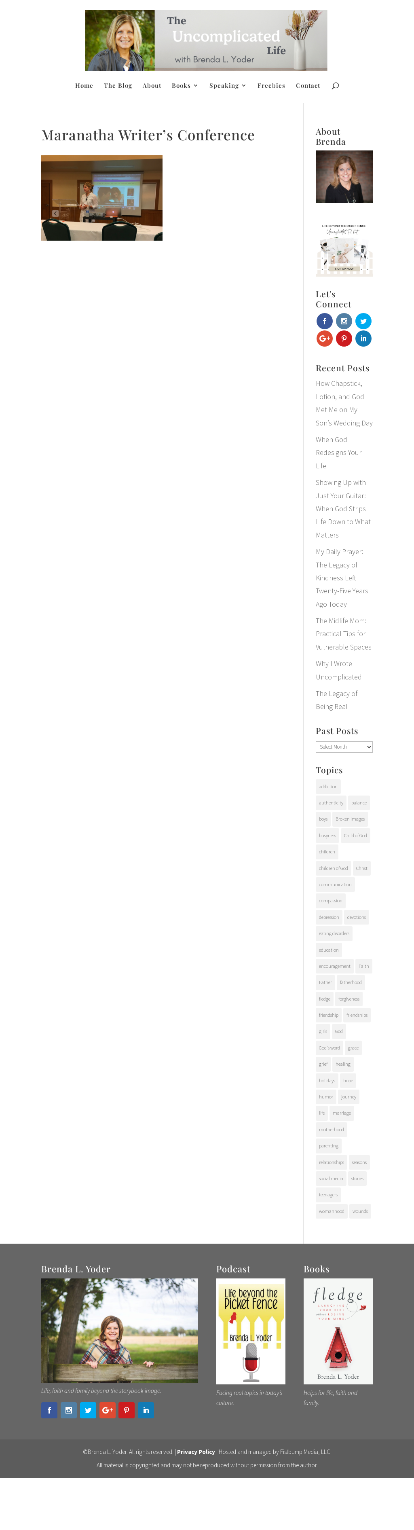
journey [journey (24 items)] (348, 1097)
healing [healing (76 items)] (343, 1064)
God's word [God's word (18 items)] (329, 1048)
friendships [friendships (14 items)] (357, 1015)
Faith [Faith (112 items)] (364, 966)
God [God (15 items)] (339, 1031)
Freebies (271, 86)
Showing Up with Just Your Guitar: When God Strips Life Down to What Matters (343, 509)
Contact (308, 86)
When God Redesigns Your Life (338, 452)
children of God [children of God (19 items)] (333, 868)
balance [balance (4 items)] (359, 803)
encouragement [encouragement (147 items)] (335, 966)
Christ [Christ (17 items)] (362, 868)
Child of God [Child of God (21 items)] (355, 835)
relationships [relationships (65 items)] (331, 1162)
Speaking (224, 86)
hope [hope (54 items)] (348, 1080)
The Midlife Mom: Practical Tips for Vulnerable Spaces (344, 634)
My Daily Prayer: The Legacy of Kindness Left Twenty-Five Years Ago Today (342, 578)
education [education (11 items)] (329, 950)
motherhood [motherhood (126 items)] (331, 1129)
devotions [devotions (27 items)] (356, 917)
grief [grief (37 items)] (323, 1064)
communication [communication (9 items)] (335, 884)
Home (84, 86)
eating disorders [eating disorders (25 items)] (334, 933)
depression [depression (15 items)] (329, 917)
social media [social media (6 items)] (331, 1178)
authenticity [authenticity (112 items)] (331, 803)
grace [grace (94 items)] (353, 1048)
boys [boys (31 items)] (323, 819)
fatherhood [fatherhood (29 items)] (351, 982)
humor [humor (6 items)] (326, 1097)
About (152, 86)
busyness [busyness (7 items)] (327, 835)
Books (181, 86)
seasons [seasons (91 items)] (359, 1162)
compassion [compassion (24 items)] (330, 900)
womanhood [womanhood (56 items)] (331, 1211)
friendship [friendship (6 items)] (328, 1015)
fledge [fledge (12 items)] (324, 999)
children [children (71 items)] (327, 852)
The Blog (118, 86)
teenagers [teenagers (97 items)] (328, 1194)
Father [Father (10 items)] (325, 982)
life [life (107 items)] (322, 1113)
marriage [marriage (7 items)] (342, 1113)
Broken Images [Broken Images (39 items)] (350, 819)
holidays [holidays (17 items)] (327, 1080)
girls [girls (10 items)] (323, 1031)
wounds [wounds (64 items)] (360, 1211)
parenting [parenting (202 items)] (328, 1146)
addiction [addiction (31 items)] (328, 786)
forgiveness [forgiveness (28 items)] (348, 999)
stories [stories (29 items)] (357, 1178)
